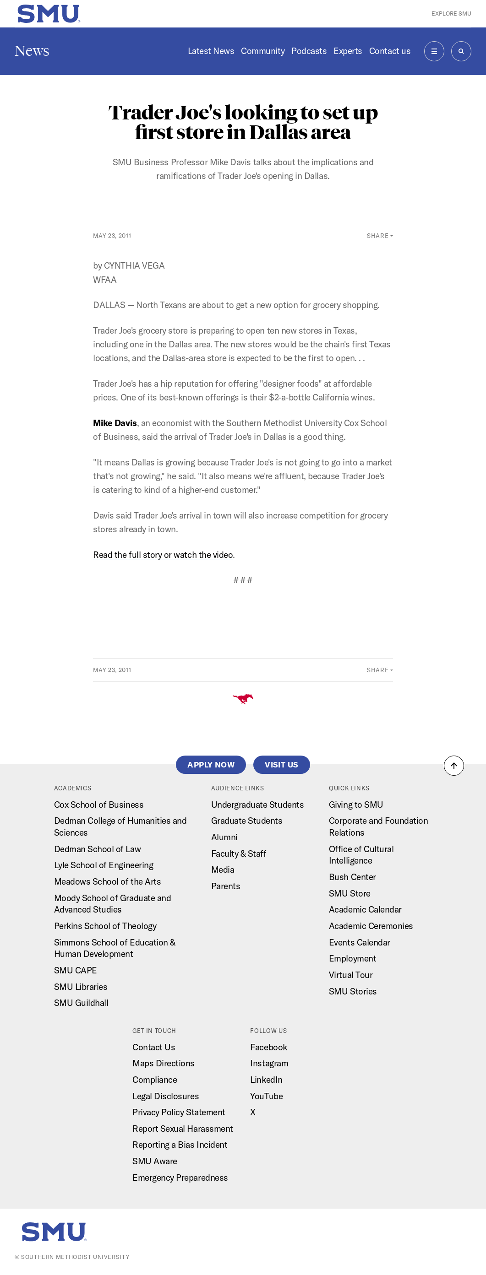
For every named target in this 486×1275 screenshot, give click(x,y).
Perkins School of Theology (105, 925)
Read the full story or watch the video (163, 554)
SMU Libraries (81, 986)
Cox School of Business (99, 804)
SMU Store (350, 893)
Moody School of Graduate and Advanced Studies (112, 903)
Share (377, 235)
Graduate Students (247, 820)
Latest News (211, 50)
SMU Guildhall (81, 1002)
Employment (352, 958)
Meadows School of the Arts (107, 881)
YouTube (266, 1096)
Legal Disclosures (165, 1096)
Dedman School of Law (97, 848)
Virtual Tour (350, 974)
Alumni (224, 837)
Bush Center (352, 876)
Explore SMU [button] (451, 13)
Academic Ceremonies (371, 925)
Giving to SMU (356, 804)
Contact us (389, 50)
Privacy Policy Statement (178, 1112)
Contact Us (153, 1047)
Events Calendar (359, 942)
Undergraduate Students (257, 804)
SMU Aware (154, 1161)
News (32, 51)
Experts (347, 50)
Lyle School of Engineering (103, 864)
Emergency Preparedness (180, 1177)
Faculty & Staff (239, 853)
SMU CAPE (75, 970)
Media (223, 869)
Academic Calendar (365, 909)
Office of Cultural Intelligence (361, 854)
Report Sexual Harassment (182, 1128)
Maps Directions (163, 1063)
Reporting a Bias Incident (179, 1144)
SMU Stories (353, 991)
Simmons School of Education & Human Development (114, 948)
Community (262, 50)
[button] (454, 766)
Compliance (154, 1079)
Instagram (269, 1063)
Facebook (268, 1047)
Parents (225, 886)
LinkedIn (266, 1079)
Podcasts (309, 50)
